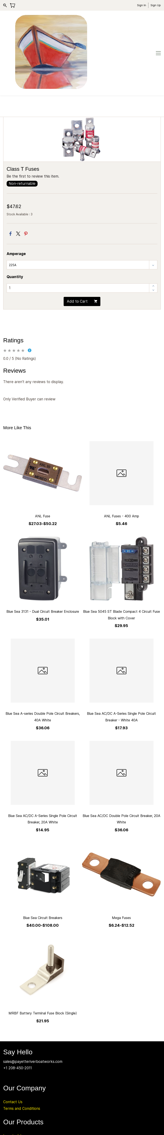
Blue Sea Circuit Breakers (42, 868)
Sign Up (156, 5)
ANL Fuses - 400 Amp (121, 466)
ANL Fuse (42, 466)
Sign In (141, 5)
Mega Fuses (121, 868)
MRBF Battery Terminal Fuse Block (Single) (43, 963)
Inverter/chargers (18, 1086)
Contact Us (12, 1052)
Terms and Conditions (21, 1059)
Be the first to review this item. (33, 127)
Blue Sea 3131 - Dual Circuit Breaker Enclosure (42, 562)
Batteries (11, 1093)
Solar (7, 1099)
